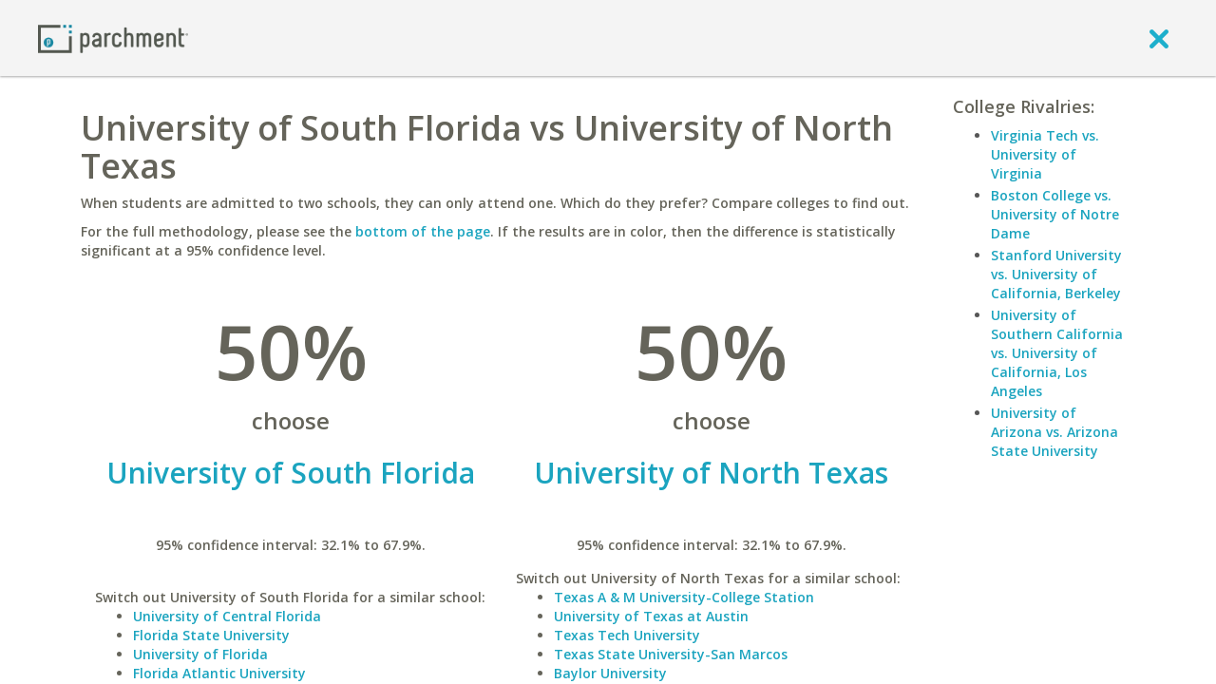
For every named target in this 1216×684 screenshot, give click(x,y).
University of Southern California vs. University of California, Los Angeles (1057, 353)
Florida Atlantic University (219, 673)
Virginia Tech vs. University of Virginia (1045, 154)
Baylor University (610, 673)
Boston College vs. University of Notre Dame (1055, 214)
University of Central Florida (227, 616)
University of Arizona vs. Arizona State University (1054, 432)
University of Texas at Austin (651, 616)
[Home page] (113, 37)
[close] (1159, 38)
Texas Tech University (627, 635)
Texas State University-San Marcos (671, 654)
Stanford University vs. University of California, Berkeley (1056, 274)
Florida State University (211, 635)
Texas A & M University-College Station (684, 597)
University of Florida (200, 654)
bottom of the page (422, 231)
